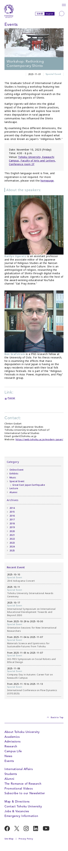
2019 (12, 527)
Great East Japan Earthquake (28, 484)
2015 (12, 511)
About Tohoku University (21, 732)
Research (10, 746)
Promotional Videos (18, 788)
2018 (12, 523)
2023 (12, 542)
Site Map (9, 838)
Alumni (13, 492)
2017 (12, 519)
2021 (12, 535)
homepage (47, 180)
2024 (12, 546)
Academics (12, 737)
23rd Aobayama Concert (21, 580)
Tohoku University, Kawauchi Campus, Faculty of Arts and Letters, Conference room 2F (32, 160)
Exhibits (14, 473)
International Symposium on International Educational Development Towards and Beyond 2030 (31, 612)
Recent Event (16, 567)
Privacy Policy (26, 838)
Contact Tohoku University (23, 806)
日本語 (40, 13)
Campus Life (13, 751)
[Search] (61, 13)
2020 (12, 531)
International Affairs (18, 769)
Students (10, 774)
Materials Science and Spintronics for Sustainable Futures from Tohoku (28, 645)
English (49, 14)
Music (13, 477)
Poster (11, 398)
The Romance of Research (22, 784)
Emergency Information (21, 816)
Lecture (14, 488)
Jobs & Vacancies (16, 811)
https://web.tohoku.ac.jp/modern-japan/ (39, 439)
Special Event (53, 74)
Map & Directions (17, 801)
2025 (12, 550)
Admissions (12, 741)
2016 (12, 515)
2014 (12, 508)
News (8, 756)
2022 (12, 538)
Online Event (17, 469)
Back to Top (57, 717)
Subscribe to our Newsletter (24, 793)
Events (9, 761)
